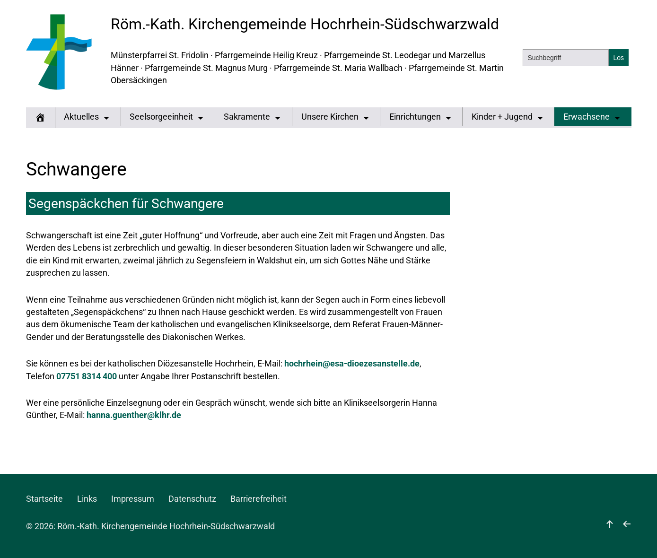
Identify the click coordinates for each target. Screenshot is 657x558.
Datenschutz (192, 499)
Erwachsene (586, 117)
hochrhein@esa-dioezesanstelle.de (352, 363)
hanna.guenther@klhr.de (134, 415)
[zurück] (626, 526)
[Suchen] (619, 57)
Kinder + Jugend (502, 117)
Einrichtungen (415, 117)
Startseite (44, 499)
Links (87, 499)
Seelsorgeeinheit (161, 117)
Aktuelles (81, 117)
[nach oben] (609, 526)
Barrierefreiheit (258, 499)
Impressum (132, 499)
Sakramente (247, 117)
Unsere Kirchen (330, 117)
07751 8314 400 (86, 376)
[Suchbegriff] (566, 57)
